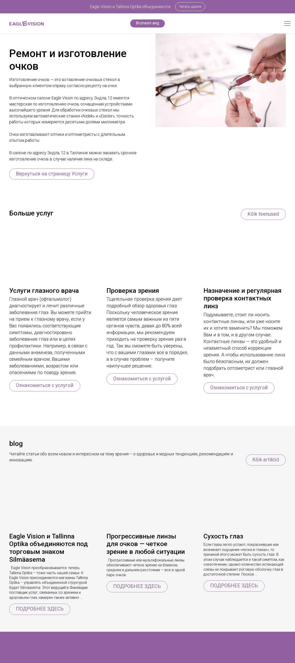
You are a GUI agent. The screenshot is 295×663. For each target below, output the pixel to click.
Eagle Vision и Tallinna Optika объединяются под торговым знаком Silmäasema (48, 548)
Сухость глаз (223, 537)
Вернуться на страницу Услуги (52, 174)
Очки (14, 658)
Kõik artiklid (265, 460)
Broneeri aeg (147, 22)
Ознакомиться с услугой (45, 386)
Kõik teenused (262, 214)
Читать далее (190, 6)
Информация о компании (91, 658)
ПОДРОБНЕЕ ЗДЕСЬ (40, 609)
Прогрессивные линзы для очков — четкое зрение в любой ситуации (145, 544)
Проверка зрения (132, 291)
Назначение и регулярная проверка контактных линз (242, 298)
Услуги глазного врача (44, 291)
